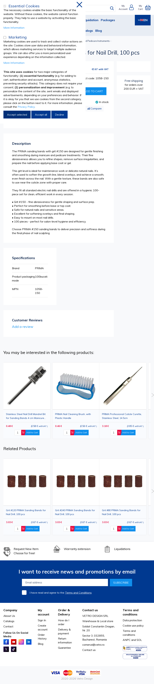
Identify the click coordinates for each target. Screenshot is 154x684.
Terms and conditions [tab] (130, 612)
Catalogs (86, 31)
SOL (139, 640)
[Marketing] (4, 37)
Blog (98, 31)
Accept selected (17, 114)
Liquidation (90, 20)
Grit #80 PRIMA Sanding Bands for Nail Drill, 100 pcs (121, 512)
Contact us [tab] (90, 610)
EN (142, 20)
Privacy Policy (26, 106)
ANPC (127, 640)
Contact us (89, 650)
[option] (122, 401)
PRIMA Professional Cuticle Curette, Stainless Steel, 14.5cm (122, 416)
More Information (13, 27)
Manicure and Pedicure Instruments (91, 41)
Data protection (132, 620)
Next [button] (152, 395)
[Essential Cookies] (4, 6)
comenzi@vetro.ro (93, 644)
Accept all (41, 114)
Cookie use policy (133, 625)
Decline (59, 114)
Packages (108, 20)
